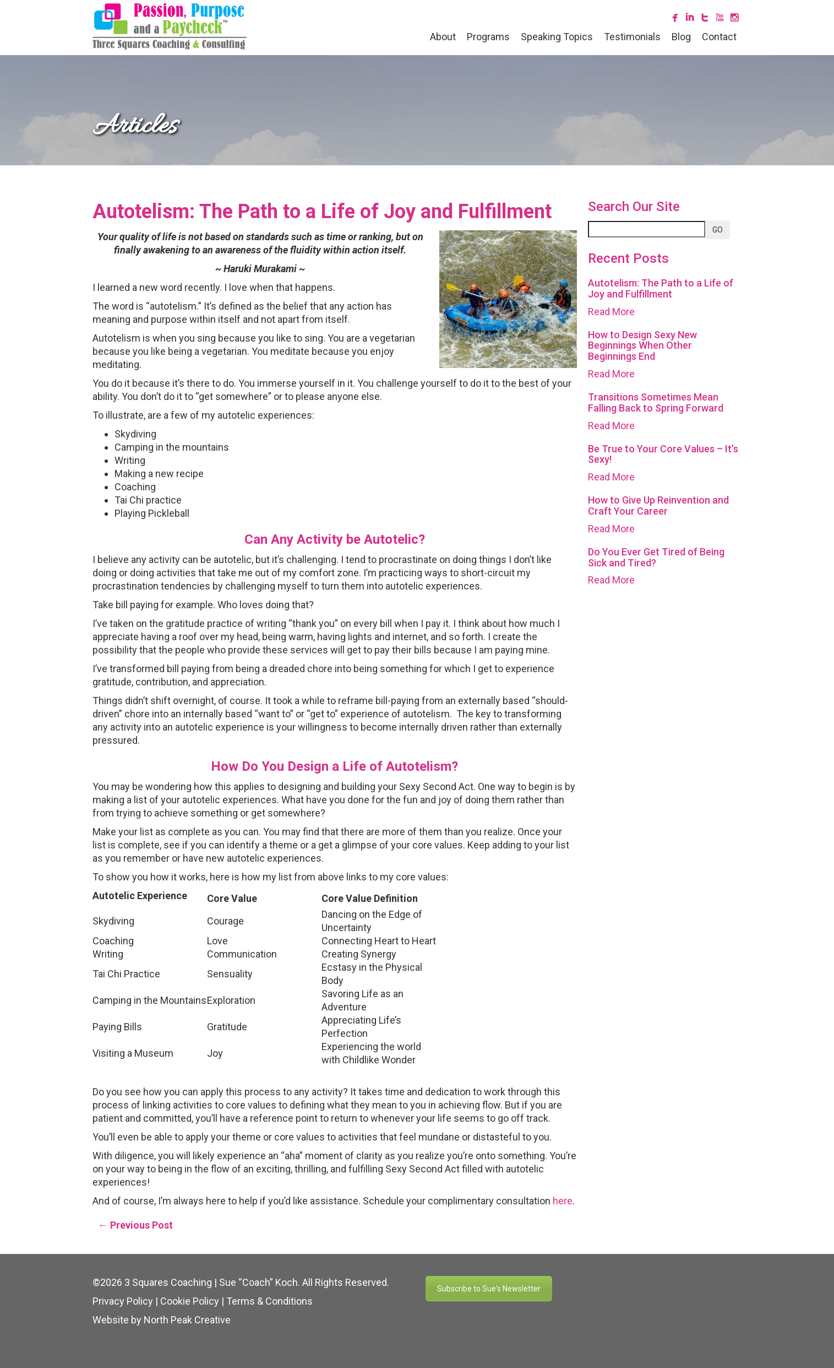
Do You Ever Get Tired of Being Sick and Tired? (656, 557)
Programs (488, 36)
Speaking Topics (557, 36)
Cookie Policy (189, 1301)
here (563, 1201)
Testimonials (632, 36)
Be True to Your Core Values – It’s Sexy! (663, 454)
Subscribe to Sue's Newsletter (489, 1288)
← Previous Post (135, 1225)
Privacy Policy (122, 1301)
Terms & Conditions (269, 1301)
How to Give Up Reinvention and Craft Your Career (658, 505)
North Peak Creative (187, 1320)
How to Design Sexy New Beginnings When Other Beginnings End (642, 346)
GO (717, 229)
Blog (681, 36)
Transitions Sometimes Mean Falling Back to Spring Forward (655, 402)
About (443, 36)
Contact (719, 36)
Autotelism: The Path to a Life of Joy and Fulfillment (660, 288)
